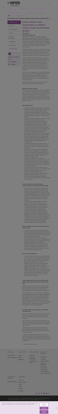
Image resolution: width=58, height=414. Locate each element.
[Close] (56, 408)
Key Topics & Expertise (40, 9)
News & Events (24, 9)
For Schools (11, 9)
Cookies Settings (44, 405)
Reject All (44, 408)
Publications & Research (14, 12)
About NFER (42, 12)
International (30, 12)
